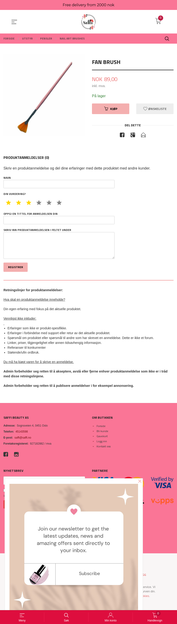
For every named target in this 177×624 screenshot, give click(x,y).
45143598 (21, 431)
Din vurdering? (14, 194)
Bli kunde (102, 431)
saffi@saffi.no (23, 437)
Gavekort (102, 436)
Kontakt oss (104, 446)
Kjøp (110, 108)
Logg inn (102, 441)
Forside (101, 426)
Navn (59, 182)
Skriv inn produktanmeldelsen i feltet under (59, 243)
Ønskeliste (155, 108)
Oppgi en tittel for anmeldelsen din (59, 218)
